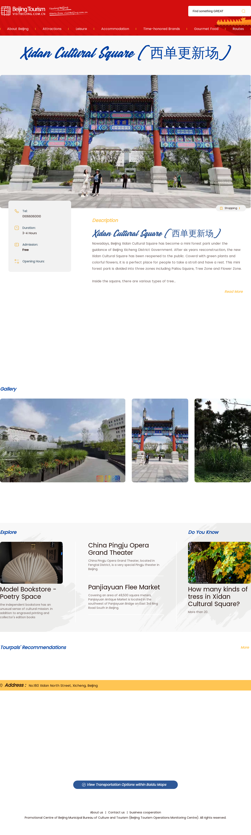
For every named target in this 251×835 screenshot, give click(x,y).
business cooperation (145, 812)
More (245, 647)
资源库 (45, 11)
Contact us (116, 812)
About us (96, 812)
